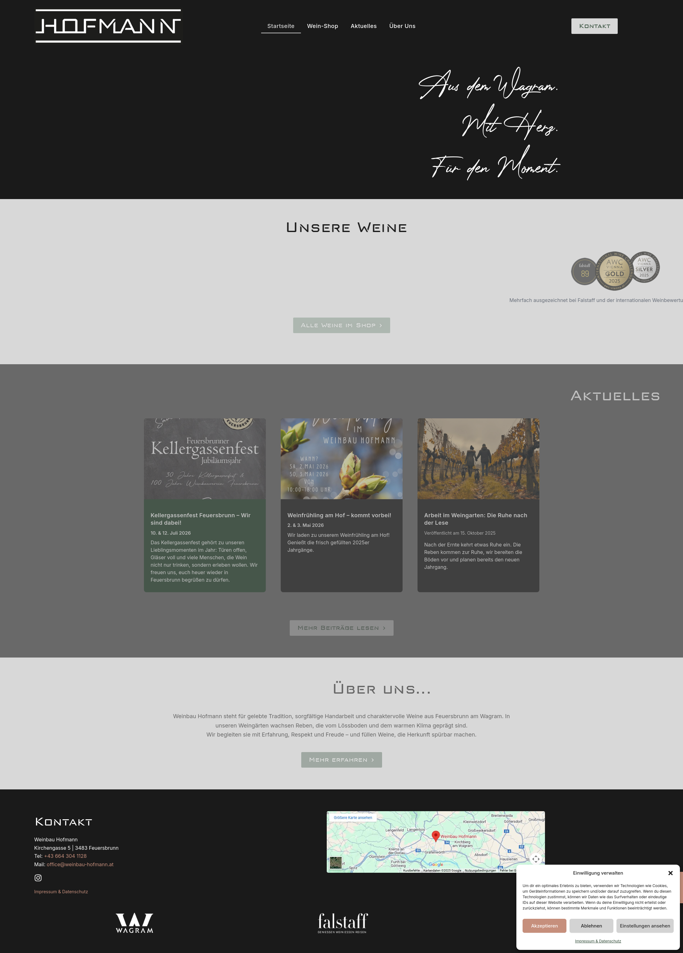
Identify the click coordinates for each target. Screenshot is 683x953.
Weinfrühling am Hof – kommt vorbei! (339, 515)
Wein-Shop (322, 26)
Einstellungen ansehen (645, 926)
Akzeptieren (544, 926)
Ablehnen (591, 926)
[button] (670, 873)
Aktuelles (364, 26)
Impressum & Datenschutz (598, 941)
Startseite (281, 26)
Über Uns (402, 26)
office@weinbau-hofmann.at (80, 864)
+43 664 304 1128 (65, 856)
